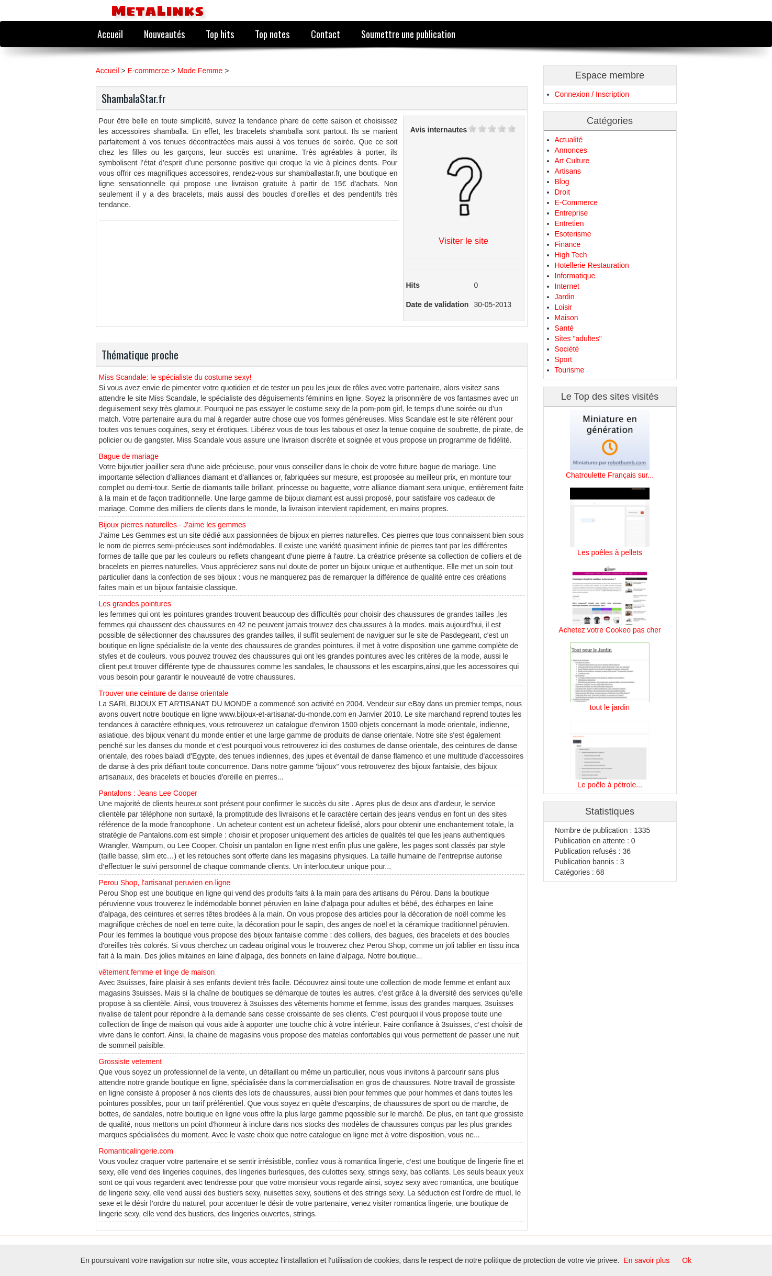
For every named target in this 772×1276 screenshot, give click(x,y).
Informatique (575, 276)
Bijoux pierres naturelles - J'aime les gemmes (172, 525)
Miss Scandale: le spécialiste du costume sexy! (175, 377)
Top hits (220, 34)
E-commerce (148, 70)
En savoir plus (646, 1260)
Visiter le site (463, 241)
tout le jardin (610, 707)
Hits (413, 285)
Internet (567, 286)
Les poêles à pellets (609, 552)
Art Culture (572, 160)
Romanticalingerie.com (136, 1151)
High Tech (571, 255)
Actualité (569, 139)
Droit (562, 192)
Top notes (272, 34)
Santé (564, 328)
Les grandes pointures (135, 604)
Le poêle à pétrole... (609, 785)
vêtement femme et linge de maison (157, 972)
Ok (686, 1260)
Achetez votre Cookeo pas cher (609, 630)
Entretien (569, 223)
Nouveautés (164, 34)
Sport (563, 359)
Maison (566, 317)
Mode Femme (199, 70)
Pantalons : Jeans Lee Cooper (148, 793)
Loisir (563, 307)
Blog (562, 181)
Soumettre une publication (408, 34)
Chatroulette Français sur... (610, 475)
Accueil (110, 34)
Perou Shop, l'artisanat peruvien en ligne (165, 882)
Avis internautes (438, 130)
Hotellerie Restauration (592, 265)
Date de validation (437, 304)
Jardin (565, 296)
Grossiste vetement (130, 1061)
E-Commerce (576, 202)
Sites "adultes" (578, 338)
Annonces (571, 150)
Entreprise (571, 213)
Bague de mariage (129, 456)
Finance (568, 244)
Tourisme (570, 370)
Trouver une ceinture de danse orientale (164, 693)
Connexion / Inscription (592, 94)
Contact (325, 34)
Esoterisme (573, 234)
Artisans (568, 171)
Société (567, 349)
